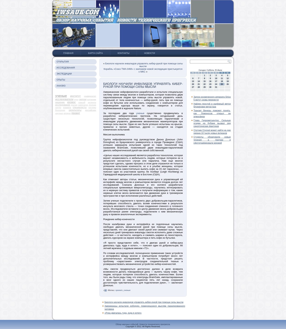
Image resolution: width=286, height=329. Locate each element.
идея (76, 99)
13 (193, 81)
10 (216, 78)
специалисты (80, 107)
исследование (62, 105)
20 (193, 84)
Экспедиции (64, 74)
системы (92, 107)
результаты (75, 110)
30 (210, 87)
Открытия (63, 61)
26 (228, 84)
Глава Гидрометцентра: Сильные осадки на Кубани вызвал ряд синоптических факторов (212, 123)
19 (228, 81)
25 (222, 84)
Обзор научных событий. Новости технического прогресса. (143, 324)
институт (75, 96)
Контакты (124, 53)
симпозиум (83, 105)
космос (71, 102)
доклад (74, 105)
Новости (149, 53)
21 (199, 84)
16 (210, 81)
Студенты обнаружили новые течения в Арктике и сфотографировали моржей (212, 140)
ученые (61, 96)
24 (216, 84)
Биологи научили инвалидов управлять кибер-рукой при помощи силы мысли (144, 65)
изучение (91, 99)
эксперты (92, 102)
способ (81, 102)
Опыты (61, 80)
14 (199, 81)
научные (59, 113)
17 (216, 81)
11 (222, 78)
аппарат (67, 113)
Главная (68, 53)
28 (199, 87)
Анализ (61, 86)
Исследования (66, 67)
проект (76, 113)
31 (216, 87)
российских (90, 110)
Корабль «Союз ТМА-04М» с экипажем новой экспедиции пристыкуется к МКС (143, 70)
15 (205, 81)
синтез (58, 107)
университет (90, 96)
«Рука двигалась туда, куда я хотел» (123, 313)
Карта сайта (95, 53)
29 (205, 87)
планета (67, 107)
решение (60, 102)
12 (228, 78)
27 (193, 87)
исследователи (64, 99)
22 (205, 84)
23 (210, 84)
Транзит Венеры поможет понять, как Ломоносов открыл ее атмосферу (212, 113)
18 (222, 81)
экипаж (83, 99)
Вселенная (60, 110)
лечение (92, 105)
